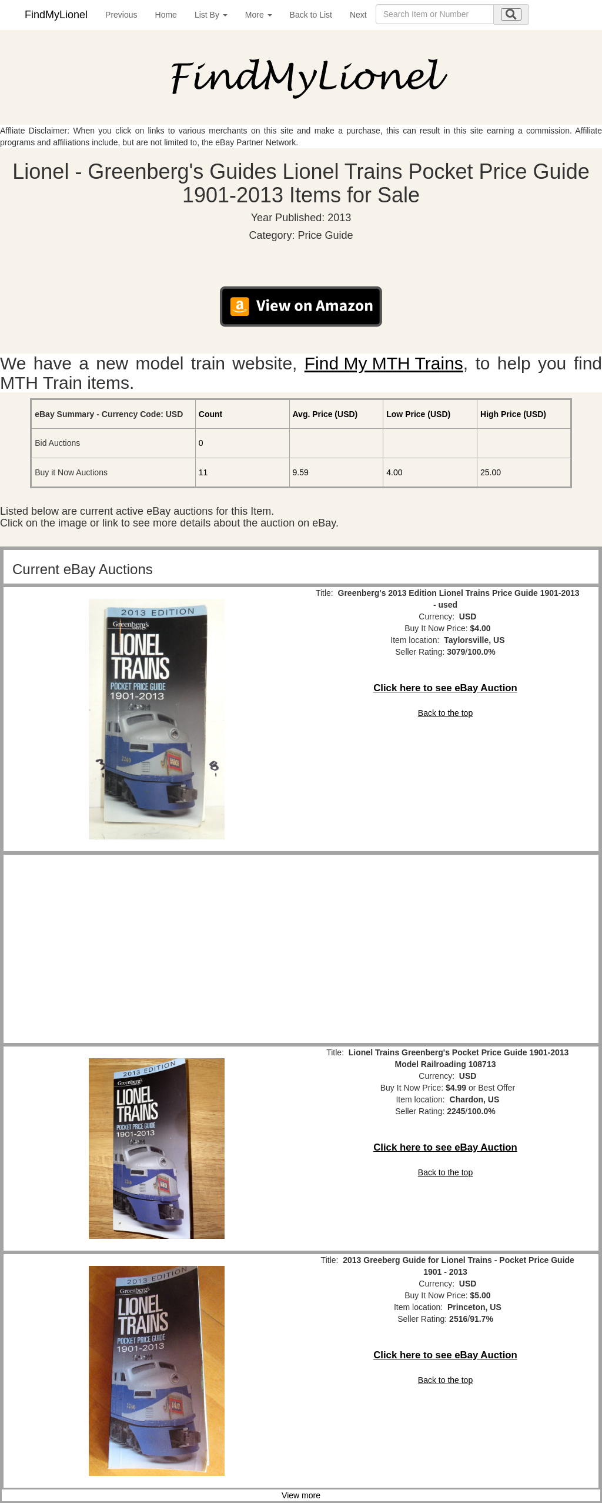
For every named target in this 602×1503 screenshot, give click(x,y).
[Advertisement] (156, 949)
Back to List (311, 14)
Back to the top (445, 713)
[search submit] (511, 14)
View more (301, 1495)
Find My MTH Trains (384, 363)
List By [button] (211, 14)
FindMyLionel (56, 15)
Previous (121, 14)
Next (358, 14)
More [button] (258, 14)
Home (166, 14)
